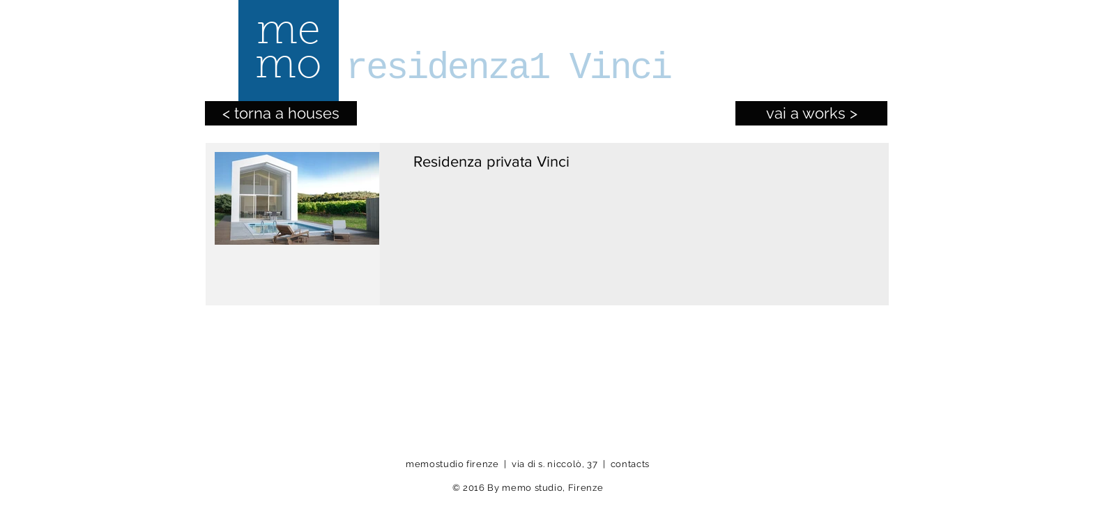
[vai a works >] (811, 113)
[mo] (287, 68)
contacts (630, 464)
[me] (287, 34)
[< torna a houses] (281, 113)
